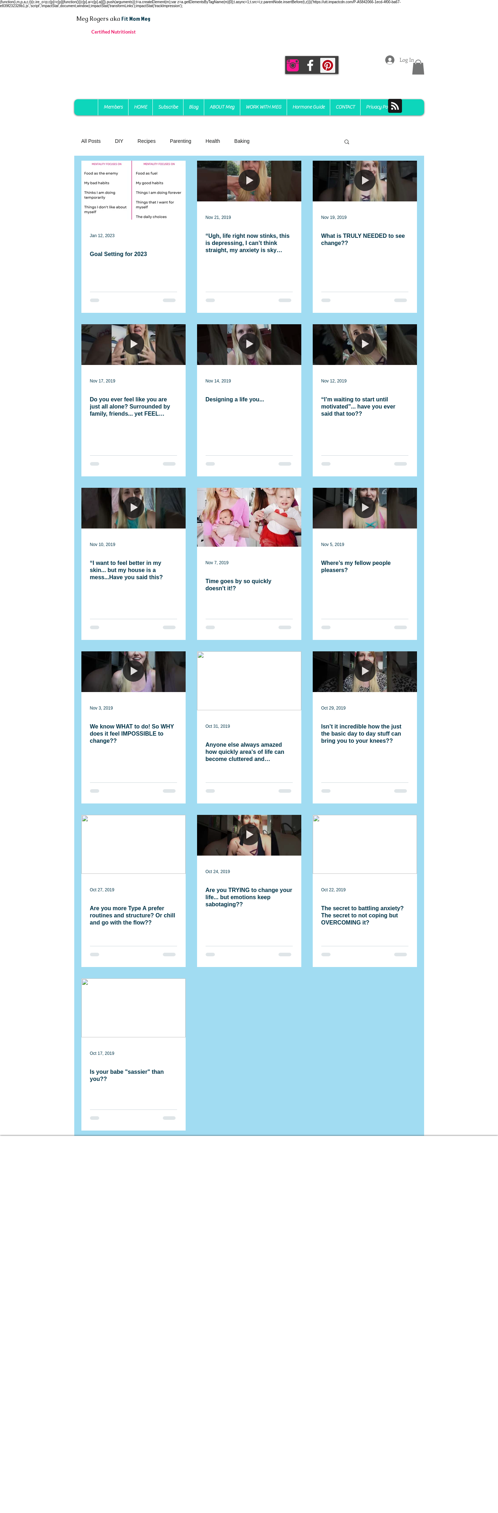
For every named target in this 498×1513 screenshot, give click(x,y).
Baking (242, 141)
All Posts (91, 141)
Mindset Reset (280, 141)
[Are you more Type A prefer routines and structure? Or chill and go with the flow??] (133, 844)
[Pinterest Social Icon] (327, 65)
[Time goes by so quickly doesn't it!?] (249, 517)
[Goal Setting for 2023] (133, 190)
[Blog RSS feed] (395, 106)
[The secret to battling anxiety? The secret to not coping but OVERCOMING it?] (365, 844)
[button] (418, 67)
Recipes (146, 141)
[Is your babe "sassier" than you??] (133, 1007)
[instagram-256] (292, 65)
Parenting (180, 141)
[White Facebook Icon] (310, 65)
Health (213, 141)
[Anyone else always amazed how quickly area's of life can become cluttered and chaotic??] (249, 680)
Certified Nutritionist (113, 32)
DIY (119, 141)
